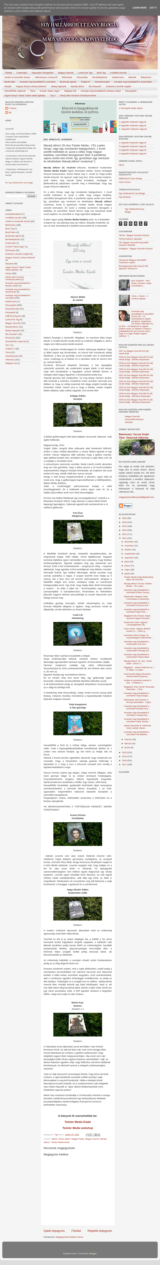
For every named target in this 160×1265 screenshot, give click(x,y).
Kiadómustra (118, 77)
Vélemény (9, 360)
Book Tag (101, 73)
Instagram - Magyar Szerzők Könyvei (136, 249)
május (127, 569)
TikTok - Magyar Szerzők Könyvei (134, 235)
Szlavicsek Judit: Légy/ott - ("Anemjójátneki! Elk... (136, 623)
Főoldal (8, 73)
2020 (124, 752)
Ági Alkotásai (125, 197)
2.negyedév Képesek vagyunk (132, 146)
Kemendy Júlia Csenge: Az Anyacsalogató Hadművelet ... (139, 636)
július (127, 561)
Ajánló (54, 1139)
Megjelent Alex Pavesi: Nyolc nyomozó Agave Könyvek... (137, 617)
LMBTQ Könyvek (13, 316)
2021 (124, 538)
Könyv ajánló (64, 1139)
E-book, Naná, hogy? (50, 91)
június (127, 566)
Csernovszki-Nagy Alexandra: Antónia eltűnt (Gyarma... (137, 675)
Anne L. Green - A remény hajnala (139, 297)
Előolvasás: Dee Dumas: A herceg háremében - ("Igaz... (138, 701)
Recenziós (10, 338)
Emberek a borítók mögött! (118, 86)
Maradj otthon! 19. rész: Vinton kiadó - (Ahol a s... (138, 662)
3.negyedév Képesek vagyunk (132, 125)
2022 (124, 534)
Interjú (8, 273)
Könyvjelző (10, 312)
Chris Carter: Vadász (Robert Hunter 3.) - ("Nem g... (137, 630)
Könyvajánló (11, 305)
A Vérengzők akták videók (130, 108)
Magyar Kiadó (77, 1139)
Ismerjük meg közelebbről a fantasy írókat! (101, 91)
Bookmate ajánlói (68, 82)
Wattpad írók (70, 91)
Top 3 (52, 95)
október (128, 549)
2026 (124, 518)
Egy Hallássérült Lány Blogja (21, 182)
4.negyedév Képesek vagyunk (132, 153)
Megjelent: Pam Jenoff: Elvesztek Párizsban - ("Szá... (139, 688)
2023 (124, 530)
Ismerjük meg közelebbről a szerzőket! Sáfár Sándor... (137, 720)
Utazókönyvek (11, 356)
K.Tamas (12, 108)
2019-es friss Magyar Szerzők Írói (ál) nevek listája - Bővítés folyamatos (136, 364)
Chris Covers (125, 182)
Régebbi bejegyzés (99, 1230)
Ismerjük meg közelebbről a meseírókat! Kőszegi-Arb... (137, 649)
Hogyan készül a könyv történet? (20, 257)
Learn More (140, 7)
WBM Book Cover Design (130, 178)
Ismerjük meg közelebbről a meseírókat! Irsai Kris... (136, 642)
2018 (124, 760)
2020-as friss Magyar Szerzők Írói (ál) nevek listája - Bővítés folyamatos (136, 370)
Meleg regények (58, 86)
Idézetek (132, 77)
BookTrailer (9, 82)
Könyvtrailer (82, 77)
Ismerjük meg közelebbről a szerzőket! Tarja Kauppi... (136, 694)
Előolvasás (67, 77)
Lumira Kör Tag (85, 73)
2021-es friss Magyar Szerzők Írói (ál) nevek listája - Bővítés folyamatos (136, 376)
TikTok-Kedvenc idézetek (130, 239)
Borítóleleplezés (100, 77)
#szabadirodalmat (13, 214)
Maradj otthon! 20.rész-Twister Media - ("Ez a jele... (138, 584)
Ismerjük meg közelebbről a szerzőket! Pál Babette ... (136, 733)
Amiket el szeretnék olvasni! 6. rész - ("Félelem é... (138, 681)
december (129, 542)
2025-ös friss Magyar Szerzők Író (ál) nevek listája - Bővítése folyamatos (136, 401)
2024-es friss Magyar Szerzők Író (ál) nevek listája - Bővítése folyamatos (136, 394)
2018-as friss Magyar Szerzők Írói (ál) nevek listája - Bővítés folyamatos (136, 358)
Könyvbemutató (102, 82)
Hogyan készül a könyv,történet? (31, 86)
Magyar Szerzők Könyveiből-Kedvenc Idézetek (134, 419)
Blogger (92, 1253)
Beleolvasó (146, 77)
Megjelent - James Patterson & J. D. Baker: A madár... (139, 668)
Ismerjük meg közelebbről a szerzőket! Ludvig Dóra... (136, 714)
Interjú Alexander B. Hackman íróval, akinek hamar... (137, 726)
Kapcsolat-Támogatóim (43, 73)
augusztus (129, 558)
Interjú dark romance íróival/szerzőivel (78, 95)
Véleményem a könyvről (46, 77)
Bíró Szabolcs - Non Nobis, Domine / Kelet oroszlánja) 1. (141, 283)
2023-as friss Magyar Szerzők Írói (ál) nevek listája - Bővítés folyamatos (136, 388)
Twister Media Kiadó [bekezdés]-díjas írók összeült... (139, 578)
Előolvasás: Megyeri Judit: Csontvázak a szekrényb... (137, 597)
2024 (124, 526)
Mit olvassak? (95, 86)
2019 (124, 756)
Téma (33, 91)
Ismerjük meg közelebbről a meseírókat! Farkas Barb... (137, 655)
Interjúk (7, 86)
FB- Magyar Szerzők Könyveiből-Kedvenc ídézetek (134, 243)
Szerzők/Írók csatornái (15, 91)
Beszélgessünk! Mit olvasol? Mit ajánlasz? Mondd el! (133, 267)
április (127, 573)
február (128, 743)
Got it (153, 7)
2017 (124, 764)
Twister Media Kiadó (78, 1121)
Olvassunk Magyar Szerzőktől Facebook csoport (132, 261)
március (128, 739)
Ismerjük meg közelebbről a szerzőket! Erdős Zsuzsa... (137, 591)
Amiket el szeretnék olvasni (17, 77)
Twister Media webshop (77, 1128)
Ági (9, 112)
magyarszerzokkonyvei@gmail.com (136, 497)
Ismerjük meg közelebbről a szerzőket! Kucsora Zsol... (137, 604)
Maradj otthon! (77, 86)
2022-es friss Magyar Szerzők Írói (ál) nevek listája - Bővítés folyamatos (136, 382)
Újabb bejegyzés (54, 1230)
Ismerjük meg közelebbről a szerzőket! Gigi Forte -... (136, 610)
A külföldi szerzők (118, 73)
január (127, 747)
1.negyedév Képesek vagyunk (132, 122)
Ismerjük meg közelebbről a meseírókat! (133, 82)
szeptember (130, 554)
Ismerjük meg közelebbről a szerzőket (37, 82)
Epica (121, 165)
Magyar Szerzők (65, 73)
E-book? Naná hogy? (15, 247)
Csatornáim (21, 73)
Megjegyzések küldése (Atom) (69, 1237)
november (129, 546)
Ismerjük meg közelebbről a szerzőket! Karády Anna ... (137, 707)
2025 (124, 522)
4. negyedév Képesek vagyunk (133, 129)
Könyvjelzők (131, 91)
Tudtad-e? (85, 82)
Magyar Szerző (92, 1139)
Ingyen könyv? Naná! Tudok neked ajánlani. (25, 95)
